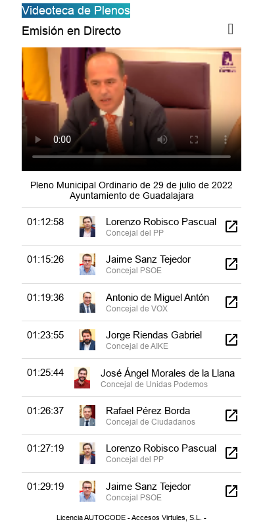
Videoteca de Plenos (76, 10)
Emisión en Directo (71, 31)
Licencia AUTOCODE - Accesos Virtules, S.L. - (131, 517)
